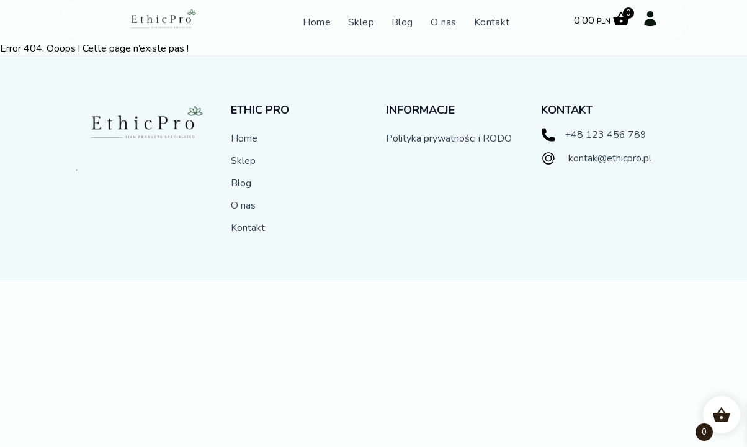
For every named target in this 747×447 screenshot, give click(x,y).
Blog (402, 22)
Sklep (361, 22)
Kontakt (492, 22)
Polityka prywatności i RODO (449, 138)
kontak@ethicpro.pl (609, 158)
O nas (444, 22)
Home (317, 22)
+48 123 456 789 (605, 135)
